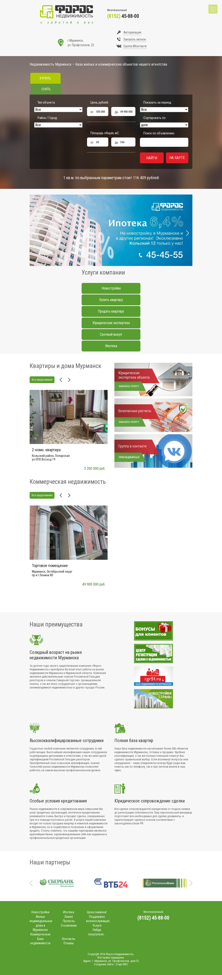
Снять (46, 89)
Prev (34, 233)
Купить (45, 78)
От (91, 112)
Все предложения (42, 379)
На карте (177, 158)
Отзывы (69, 943)
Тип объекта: (46, 102)
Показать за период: (157, 102)
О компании (69, 925)
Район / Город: (48, 118)
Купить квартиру (111, 300)
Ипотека (111, 346)
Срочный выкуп (111, 334)
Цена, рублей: (99, 102)
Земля (68, 916)
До (116, 112)
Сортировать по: (154, 118)
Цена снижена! (97, 912)
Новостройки (111, 288)
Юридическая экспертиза (111, 323)
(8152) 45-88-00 (153, 918)
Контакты (68, 939)
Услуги (97, 925)
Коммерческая (40, 934)
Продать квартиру (111, 311)
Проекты (69, 921)
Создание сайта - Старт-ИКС (111, 964)
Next (187, 233)
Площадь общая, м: (104, 133)
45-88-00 (123, 16)
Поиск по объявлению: (159, 133)
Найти (151, 158)
